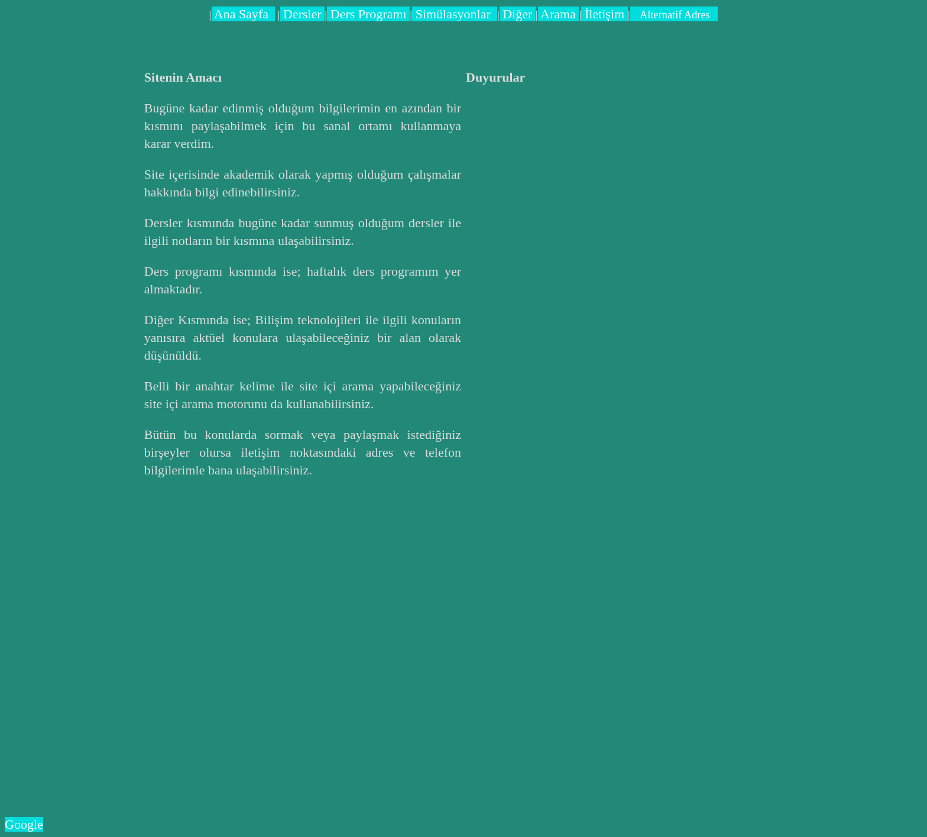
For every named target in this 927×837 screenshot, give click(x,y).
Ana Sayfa (243, 14)
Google (24, 824)
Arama (558, 14)
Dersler (302, 14)
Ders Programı (368, 14)
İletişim (604, 14)
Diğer (518, 14)
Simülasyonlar (454, 14)
